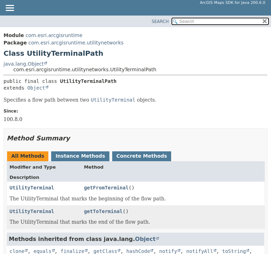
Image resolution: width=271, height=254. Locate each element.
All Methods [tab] (27, 156)
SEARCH (160, 21)
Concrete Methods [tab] (141, 156)
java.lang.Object (24, 64)
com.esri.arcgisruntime (53, 35)
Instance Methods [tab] (80, 156)
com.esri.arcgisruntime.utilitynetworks (76, 43)
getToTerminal (103, 211)
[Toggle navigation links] (10, 8)
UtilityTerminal (32, 187)
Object (36, 88)
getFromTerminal (106, 187)
